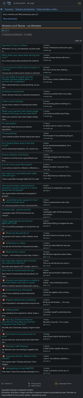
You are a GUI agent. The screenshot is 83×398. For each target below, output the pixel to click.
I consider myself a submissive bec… (57, 312)
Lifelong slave (12, 310)
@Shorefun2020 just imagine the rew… (58, 223)
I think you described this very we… (57, 245)
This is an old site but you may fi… (56, 263)
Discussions (19, 3)
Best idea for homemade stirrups (18, 270)
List (4, 30)
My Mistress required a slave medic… (58, 254)
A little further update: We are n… (56, 348)
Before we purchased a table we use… (58, 273)
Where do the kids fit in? (17, 233)
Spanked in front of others (14, 45)
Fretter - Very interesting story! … (56, 282)
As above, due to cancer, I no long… (57, 126)
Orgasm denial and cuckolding (21, 300)
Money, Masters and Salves (15, 155)
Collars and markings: (12, 101)
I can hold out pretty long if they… (56, 113)
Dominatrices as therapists (19, 290)
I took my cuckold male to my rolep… (58, 94)
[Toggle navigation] (4, 3)
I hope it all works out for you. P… (56, 370)
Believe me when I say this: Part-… (56, 167)
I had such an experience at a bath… (57, 188)
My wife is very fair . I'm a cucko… (56, 322)
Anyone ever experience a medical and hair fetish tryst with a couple (20, 281)
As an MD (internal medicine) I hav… (57, 176)
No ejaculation (9, 123)
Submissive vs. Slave (15, 243)
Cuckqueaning (9, 133)
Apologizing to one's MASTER (20, 368)
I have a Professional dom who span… (58, 47)
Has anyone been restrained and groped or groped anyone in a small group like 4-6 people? (19, 188)
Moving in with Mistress (17, 346)
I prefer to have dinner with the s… (57, 57)
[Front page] (1, 9)
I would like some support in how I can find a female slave (20, 201)
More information (10, 18)
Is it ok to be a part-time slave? (17, 165)
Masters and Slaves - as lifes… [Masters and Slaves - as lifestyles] (47, 9)
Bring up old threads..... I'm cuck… (56, 302)
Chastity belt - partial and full (16, 210)
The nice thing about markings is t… (57, 103)
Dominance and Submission (25, 9)
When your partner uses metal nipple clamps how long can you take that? (20, 112)
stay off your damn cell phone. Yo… (57, 336)
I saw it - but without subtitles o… (56, 358)
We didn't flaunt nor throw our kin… (57, 235)
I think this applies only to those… (56, 292)
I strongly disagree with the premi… (57, 157)
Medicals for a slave (15, 252)
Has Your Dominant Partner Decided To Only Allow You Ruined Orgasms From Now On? (18, 322)
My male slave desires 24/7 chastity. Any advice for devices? (19, 262)
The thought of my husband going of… (58, 135)
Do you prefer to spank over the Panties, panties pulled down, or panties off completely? (17, 79)
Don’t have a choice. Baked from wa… (58, 79)
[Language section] (79, 3)
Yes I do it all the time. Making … (56, 70)
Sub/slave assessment (13, 91)
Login (30, 3)
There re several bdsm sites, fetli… (56, 202)
